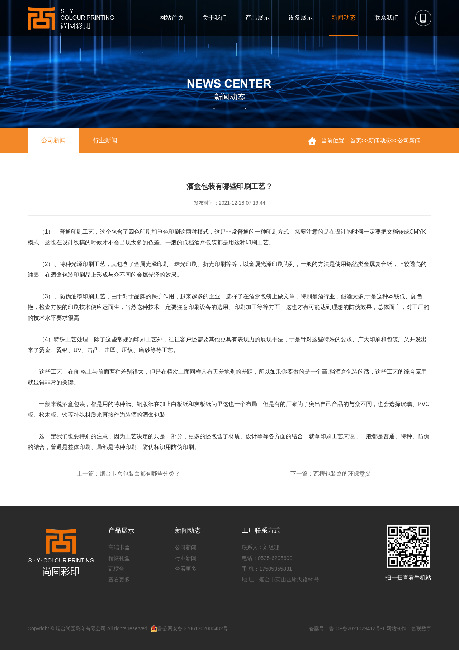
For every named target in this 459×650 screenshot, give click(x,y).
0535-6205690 (275, 558)
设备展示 (300, 17)
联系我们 (386, 17)
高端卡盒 (119, 547)
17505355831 (275, 569)
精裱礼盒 (119, 558)
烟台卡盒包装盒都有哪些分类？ (140, 474)
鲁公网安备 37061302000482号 (189, 628)
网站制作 (396, 628)
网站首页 (171, 17)
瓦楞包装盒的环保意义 (342, 474)
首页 (355, 140)
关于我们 (214, 17)
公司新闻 (53, 140)
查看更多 (119, 579)
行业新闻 (105, 140)
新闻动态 (343, 17)
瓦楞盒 (116, 569)
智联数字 (421, 628)
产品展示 (257, 17)
